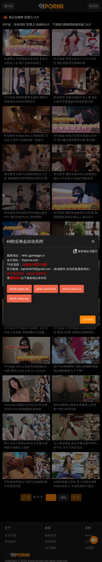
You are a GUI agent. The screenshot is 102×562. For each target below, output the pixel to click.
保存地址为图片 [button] (85, 251)
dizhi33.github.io (71, 288)
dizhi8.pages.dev (19, 288)
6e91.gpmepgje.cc (33, 255)
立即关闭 (87, 319)
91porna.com (30, 260)
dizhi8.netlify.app (19, 298)
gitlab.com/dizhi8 (46, 288)
